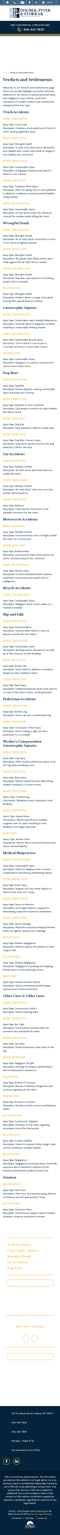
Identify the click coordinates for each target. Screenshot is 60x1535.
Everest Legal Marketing (41, 1514)
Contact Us (42, 1518)
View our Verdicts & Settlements (30, 1357)
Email (22, 2)
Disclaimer (17, 1518)
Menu (50, 2)
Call (14, 2)
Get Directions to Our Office (25, 1450)
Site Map (29, 1518)
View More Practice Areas (30, 1283)
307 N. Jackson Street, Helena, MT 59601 (32, 1413)
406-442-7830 (33, 29)
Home (7, 2)
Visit (30, 2)
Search (36, 2)
